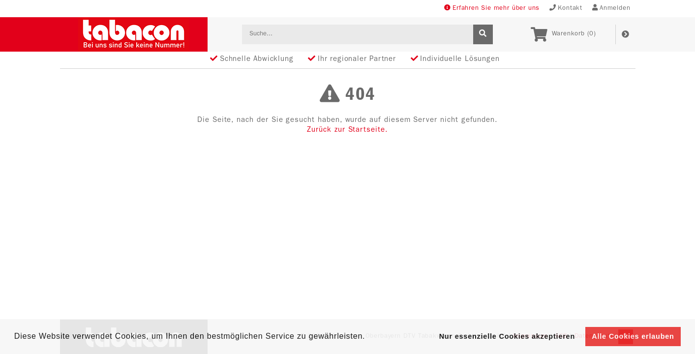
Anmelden (611, 8)
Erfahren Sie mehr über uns (492, 8)
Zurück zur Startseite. (347, 130)
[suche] (483, 34)
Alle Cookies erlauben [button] (633, 336)
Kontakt (565, 8)
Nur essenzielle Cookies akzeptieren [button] (507, 336)
